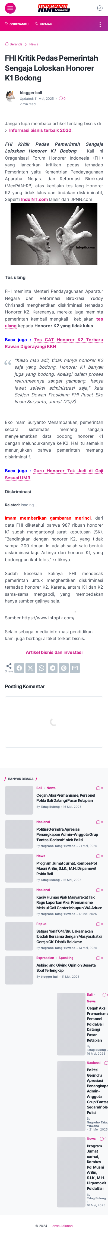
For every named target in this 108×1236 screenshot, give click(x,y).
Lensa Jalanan (61, 1232)
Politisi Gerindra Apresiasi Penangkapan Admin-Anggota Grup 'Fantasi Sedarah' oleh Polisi (69, 834)
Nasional (43, 822)
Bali (39, 788)
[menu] (10, 8)
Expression (45, 967)
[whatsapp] (41, 668)
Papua (41, 928)
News (51, 788)
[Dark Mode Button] (100, 8)
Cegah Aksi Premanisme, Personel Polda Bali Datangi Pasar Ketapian (67, 797)
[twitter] (30, 668)
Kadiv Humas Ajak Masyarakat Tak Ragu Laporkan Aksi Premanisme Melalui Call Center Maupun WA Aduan (68, 904)
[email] (75, 668)
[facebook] (19, 668)
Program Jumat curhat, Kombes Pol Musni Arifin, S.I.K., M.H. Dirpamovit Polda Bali (68, 868)
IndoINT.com (34, 199)
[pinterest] (64, 668)
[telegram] (53, 668)
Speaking (66, 967)
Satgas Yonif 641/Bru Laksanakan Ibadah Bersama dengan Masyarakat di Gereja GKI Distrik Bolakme (67, 943)
